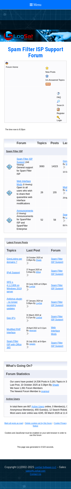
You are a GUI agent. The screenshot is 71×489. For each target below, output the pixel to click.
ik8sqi (38, 272)
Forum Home (12, 67)
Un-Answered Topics (55, 80)
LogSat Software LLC (45, 467)
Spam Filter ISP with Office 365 (14, 344)
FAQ (59, 97)
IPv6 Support (13, 272)
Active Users (13, 399)
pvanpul (45, 391)
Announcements (25, 210)
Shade (38, 260)
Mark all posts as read (13, 423)
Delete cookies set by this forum (38, 423)
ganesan (32, 330)
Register (61, 113)
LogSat (32, 287)
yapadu (32, 344)
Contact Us (35, 474)
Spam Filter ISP (14, 151)
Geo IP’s (11, 318)
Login (59, 120)
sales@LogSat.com (35, 471)
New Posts (50, 72)
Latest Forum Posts (17, 242)
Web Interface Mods (55, 330)
